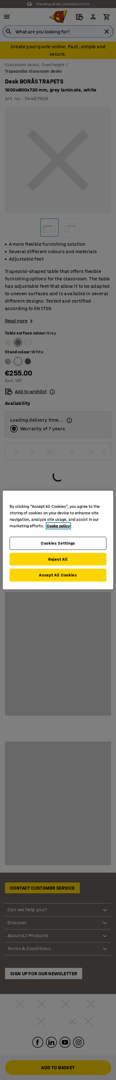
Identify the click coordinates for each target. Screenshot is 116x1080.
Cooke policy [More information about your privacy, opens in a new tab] (58, 526)
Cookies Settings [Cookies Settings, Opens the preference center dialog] (58, 543)
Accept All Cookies (58, 575)
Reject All (58, 559)
